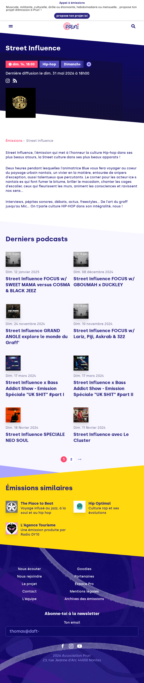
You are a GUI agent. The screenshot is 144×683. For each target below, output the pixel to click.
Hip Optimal (99, 503)
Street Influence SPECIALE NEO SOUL (35, 437)
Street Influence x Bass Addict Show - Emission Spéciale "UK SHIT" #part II (103, 388)
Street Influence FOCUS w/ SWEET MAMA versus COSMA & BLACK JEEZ (38, 284)
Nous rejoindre (29, 576)
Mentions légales (84, 591)
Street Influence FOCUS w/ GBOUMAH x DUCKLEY (104, 281)
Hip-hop (49, 64)
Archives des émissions (84, 599)
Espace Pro (84, 584)
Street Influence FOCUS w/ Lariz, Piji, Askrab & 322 (104, 333)
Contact (29, 591)
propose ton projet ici (72, 15)
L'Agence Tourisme (38, 525)
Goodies (84, 569)
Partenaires (84, 576)
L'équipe (29, 599)
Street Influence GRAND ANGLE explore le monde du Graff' (37, 336)
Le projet (29, 584)
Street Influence (39, 141)
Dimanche (72, 64)
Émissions (14, 141)
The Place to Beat (37, 503)
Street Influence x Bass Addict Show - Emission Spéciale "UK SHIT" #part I (35, 388)
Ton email (72, 622)
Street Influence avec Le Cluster (101, 437)
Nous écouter (29, 569)
